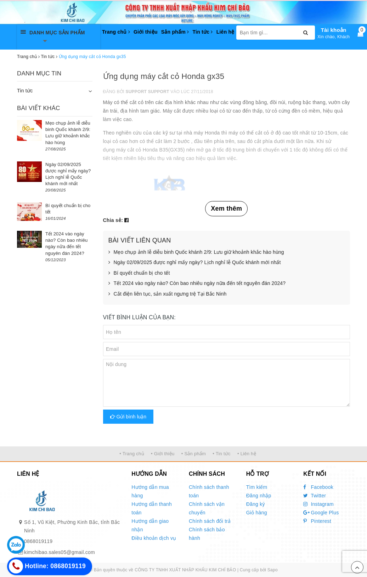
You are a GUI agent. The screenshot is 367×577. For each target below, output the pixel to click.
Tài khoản (333, 30)
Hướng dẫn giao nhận (150, 525)
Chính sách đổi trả (210, 521)
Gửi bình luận (128, 416)
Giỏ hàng (256, 512)
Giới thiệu (146, 32)
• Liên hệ (246, 453)
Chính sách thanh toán (209, 491)
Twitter (314, 495)
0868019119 (38, 541)
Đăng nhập (258, 495)
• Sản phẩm (193, 453)
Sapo (272, 569)
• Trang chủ (131, 453)
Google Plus (321, 512)
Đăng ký (255, 504)
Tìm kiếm (256, 487)
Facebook (318, 487)
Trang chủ (116, 32)
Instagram (318, 504)
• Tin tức (221, 453)
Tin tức (202, 32)
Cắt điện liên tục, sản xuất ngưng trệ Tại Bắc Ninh (167, 294)
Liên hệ (225, 32)
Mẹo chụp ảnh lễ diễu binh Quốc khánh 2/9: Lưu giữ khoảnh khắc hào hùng (196, 252)
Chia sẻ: (113, 220)
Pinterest (317, 521)
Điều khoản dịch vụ (153, 538)
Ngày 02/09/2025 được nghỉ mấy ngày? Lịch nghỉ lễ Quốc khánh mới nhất (194, 262)
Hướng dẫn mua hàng (150, 491)
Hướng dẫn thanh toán (151, 508)
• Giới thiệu (163, 453)
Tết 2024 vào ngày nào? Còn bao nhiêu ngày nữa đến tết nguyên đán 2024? (197, 283)
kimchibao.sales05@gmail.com (59, 552)
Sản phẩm (175, 32)
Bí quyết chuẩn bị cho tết (139, 273)
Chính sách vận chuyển (207, 508)
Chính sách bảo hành (207, 534)
